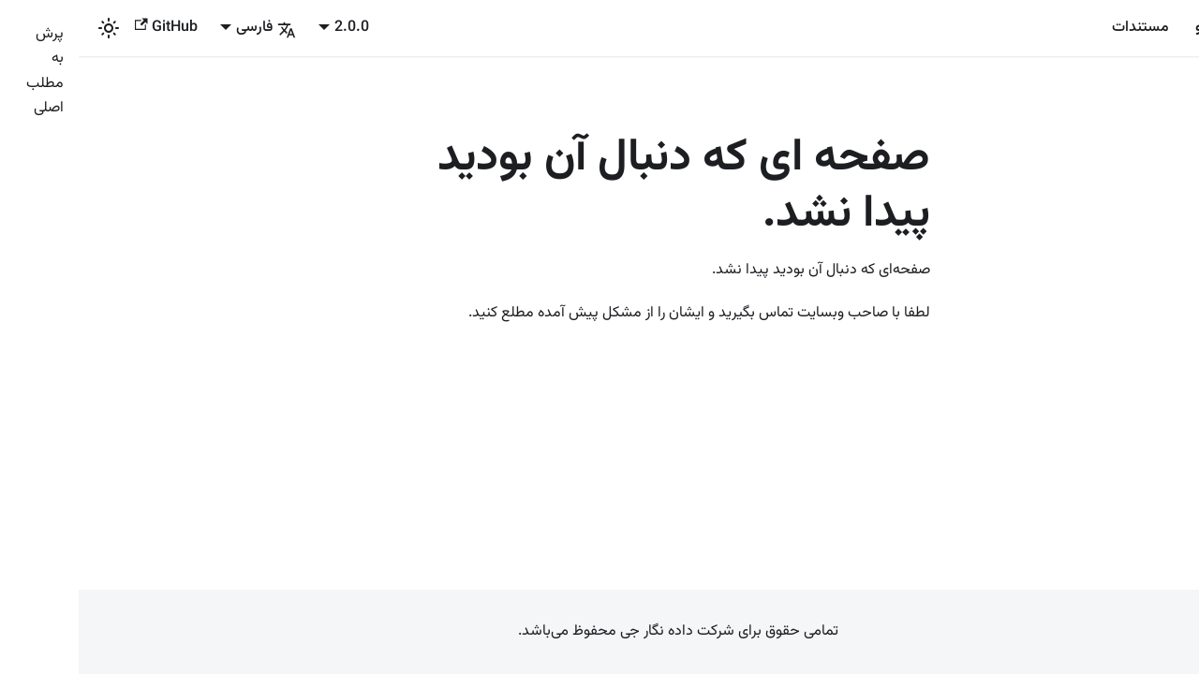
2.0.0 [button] (273, 27)
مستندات (1061, 27)
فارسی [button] (187, 27)
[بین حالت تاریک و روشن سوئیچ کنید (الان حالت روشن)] (30, 28)
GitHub (87, 27)
